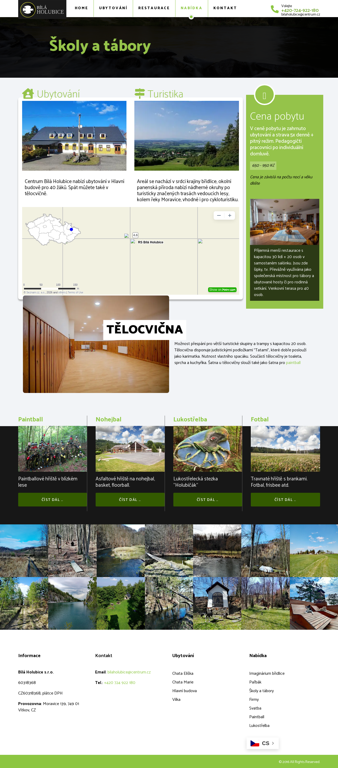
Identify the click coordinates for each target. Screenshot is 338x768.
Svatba (255, 708)
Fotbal (260, 420)
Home (81, 8)
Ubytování (113, 8)
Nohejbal (108, 420)
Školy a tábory (261, 691)
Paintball (30, 420)
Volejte (286, 6)
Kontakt (225, 8)
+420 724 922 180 (119, 682)
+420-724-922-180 (300, 10)
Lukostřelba (190, 420)
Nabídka (192, 8)
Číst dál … (52, 500)
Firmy (254, 699)
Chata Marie (182, 682)
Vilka (176, 699)
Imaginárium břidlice (267, 673)
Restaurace (154, 8)
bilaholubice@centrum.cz (300, 15)
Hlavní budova (184, 691)
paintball (293, 362)
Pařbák (255, 682)
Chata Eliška (182, 673)
